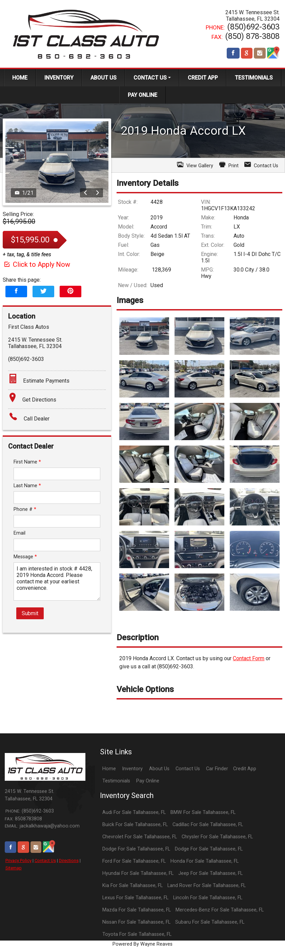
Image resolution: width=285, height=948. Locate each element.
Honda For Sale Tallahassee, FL (204, 861)
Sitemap (13, 867)
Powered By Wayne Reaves (142, 944)
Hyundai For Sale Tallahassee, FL (138, 873)
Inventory (132, 769)
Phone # (25, 509)
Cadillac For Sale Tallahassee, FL (207, 824)
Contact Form (248, 658)
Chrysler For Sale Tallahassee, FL (217, 837)
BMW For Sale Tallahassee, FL (203, 812)
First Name (27, 462)
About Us (159, 769)
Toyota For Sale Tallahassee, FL (136, 934)
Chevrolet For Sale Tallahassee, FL (139, 837)
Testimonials (116, 781)
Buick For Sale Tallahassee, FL (135, 824)
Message (25, 557)
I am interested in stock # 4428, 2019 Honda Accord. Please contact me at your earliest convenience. (57, 581)
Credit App (244, 769)
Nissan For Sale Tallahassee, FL (136, 922)
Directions (69, 860)
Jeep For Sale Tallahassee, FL (210, 873)
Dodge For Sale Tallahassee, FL (136, 849)
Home (109, 769)
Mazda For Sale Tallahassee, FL (136, 910)
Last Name (27, 486)
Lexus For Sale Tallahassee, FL (135, 898)
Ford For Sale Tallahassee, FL (134, 861)
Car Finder (217, 769)
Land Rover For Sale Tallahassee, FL (206, 885)
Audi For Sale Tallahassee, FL (134, 812)
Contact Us (45, 860)
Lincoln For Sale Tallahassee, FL (207, 898)
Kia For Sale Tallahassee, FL (132, 885)
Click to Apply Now (36, 264)
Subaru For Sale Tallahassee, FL (209, 922)
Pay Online (147, 781)
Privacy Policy (18, 860)
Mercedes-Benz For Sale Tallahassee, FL (220, 910)
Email (19, 533)
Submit (30, 613)
